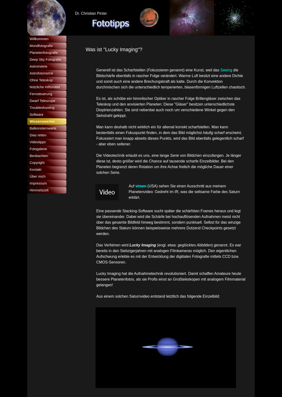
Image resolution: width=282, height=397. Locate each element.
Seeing (226, 70)
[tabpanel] (166, 49)
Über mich (37, 176)
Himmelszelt (39, 190)
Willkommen (39, 39)
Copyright (37, 163)
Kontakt (35, 169)
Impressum (38, 183)
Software (36, 114)
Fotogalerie (38, 149)
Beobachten (39, 156)
